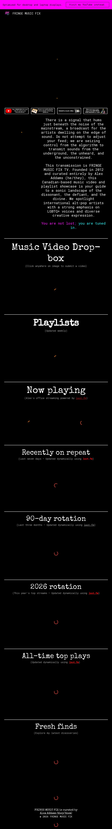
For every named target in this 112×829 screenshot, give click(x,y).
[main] (73, 176)
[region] (56, 4)
